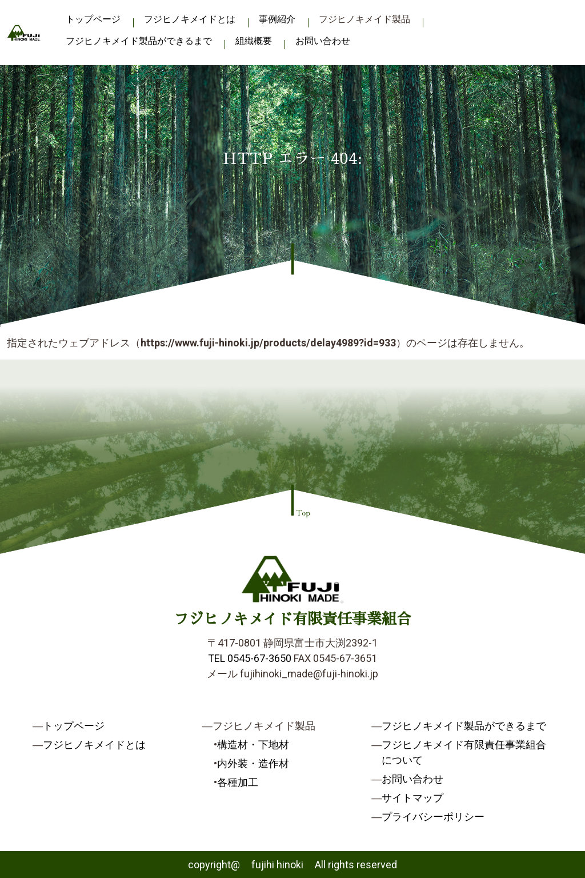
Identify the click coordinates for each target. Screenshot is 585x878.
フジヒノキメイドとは (189, 19)
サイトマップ (412, 798)
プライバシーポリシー (433, 817)
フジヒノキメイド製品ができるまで (139, 40)
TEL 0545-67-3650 (249, 658)
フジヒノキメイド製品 (364, 19)
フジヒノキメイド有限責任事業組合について (464, 752)
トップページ (93, 19)
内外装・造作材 (253, 763)
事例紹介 (277, 19)
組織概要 (253, 40)
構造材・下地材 (253, 745)
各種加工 (237, 782)
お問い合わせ (322, 40)
